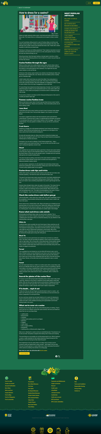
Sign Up (96, 3)
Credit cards (54, 388)
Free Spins (31, 388)
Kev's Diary (8, 388)
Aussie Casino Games (33, 395)
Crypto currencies (55, 383)
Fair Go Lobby (8, 381)
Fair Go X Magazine (10, 397)
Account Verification (10, 385)
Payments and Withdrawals (58, 381)
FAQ (75, 381)
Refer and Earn (9, 390)
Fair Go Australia (9, 399)
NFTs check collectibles (57, 401)
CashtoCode (54, 395)
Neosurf (53, 385)
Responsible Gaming (79, 386)
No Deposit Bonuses (33, 391)
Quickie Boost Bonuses (34, 393)
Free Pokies (31, 406)
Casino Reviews (9, 392)
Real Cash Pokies (32, 404)
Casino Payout (31, 402)
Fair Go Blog (8, 395)
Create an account (9, 383)
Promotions (31, 381)
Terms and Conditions (79, 384)
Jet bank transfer (55, 392)
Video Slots (31, 400)
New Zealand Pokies (33, 397)
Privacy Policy (78, 388)
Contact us (77, 391)
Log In (89, 3)
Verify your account (56, 397)
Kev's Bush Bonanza (33, 384)
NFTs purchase (55, 399)
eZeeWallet (54, 390)
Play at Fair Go (24, 353)
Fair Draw (30, 386)
